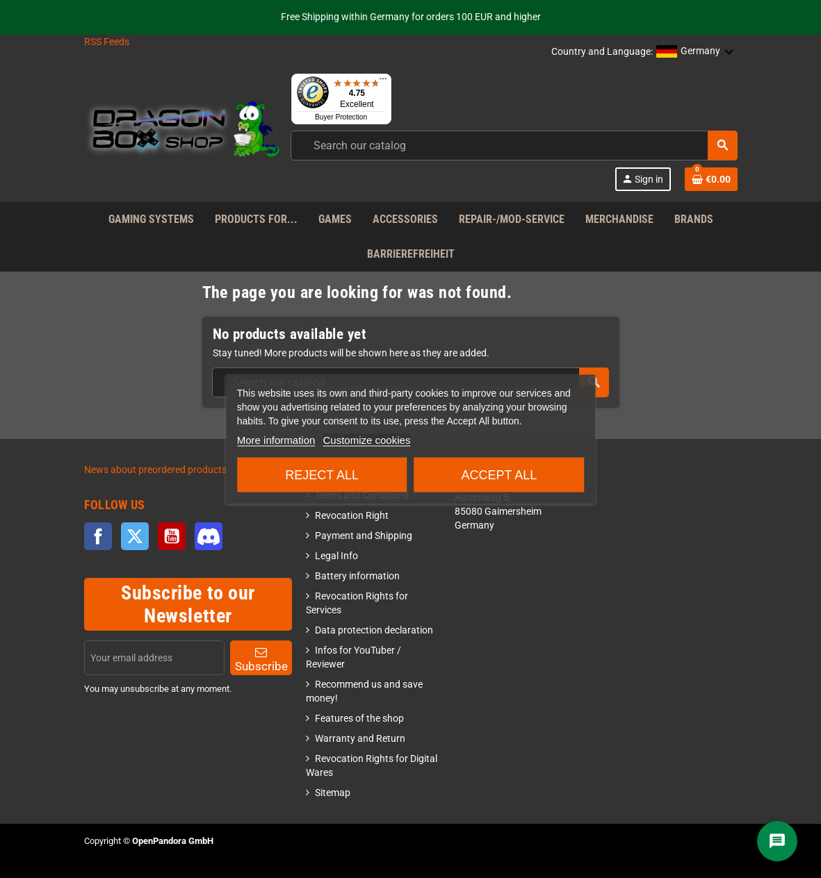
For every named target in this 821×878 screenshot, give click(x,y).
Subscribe (261, 659)
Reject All (322, 475)
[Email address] (154, 657)
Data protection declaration (374, 630)
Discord (208, 536)
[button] (695, 52)
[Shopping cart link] (711, 179)
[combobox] (514, 145)
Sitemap (332, 793)
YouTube (172, 536)
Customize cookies (367, 440)
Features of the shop (359, 718)
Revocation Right (352, 516)
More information (276, 440)
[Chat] (777, 841)
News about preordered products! (156, 470)
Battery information (357, 576)
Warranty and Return (360, 739)
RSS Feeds (106, 42)
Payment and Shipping (363, 536)
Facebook (98, 536)
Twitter (135, 536)
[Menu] (383, 82)
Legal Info (336, 556)
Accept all (499, 475)
